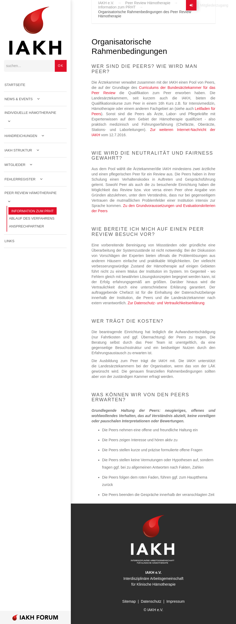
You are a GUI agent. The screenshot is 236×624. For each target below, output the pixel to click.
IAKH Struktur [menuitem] (18, 150)
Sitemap (129, 601)
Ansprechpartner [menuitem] (26, 226)
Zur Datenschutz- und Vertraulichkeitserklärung (165, 303)
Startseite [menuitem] (14, 85)
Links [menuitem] (9, 241)
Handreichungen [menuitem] (20, 136)
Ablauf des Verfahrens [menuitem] (32, 218)
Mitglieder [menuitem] (14, 165)
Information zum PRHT (117, 7)
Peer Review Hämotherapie (147, 3)
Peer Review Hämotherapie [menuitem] (30, 193)
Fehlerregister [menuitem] (20, 179)
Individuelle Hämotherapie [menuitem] (30, 113)
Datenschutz (151, 601)
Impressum (175, 601)
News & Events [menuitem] (18, 99)
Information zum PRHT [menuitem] (32, 211)
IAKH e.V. (106, 3)
